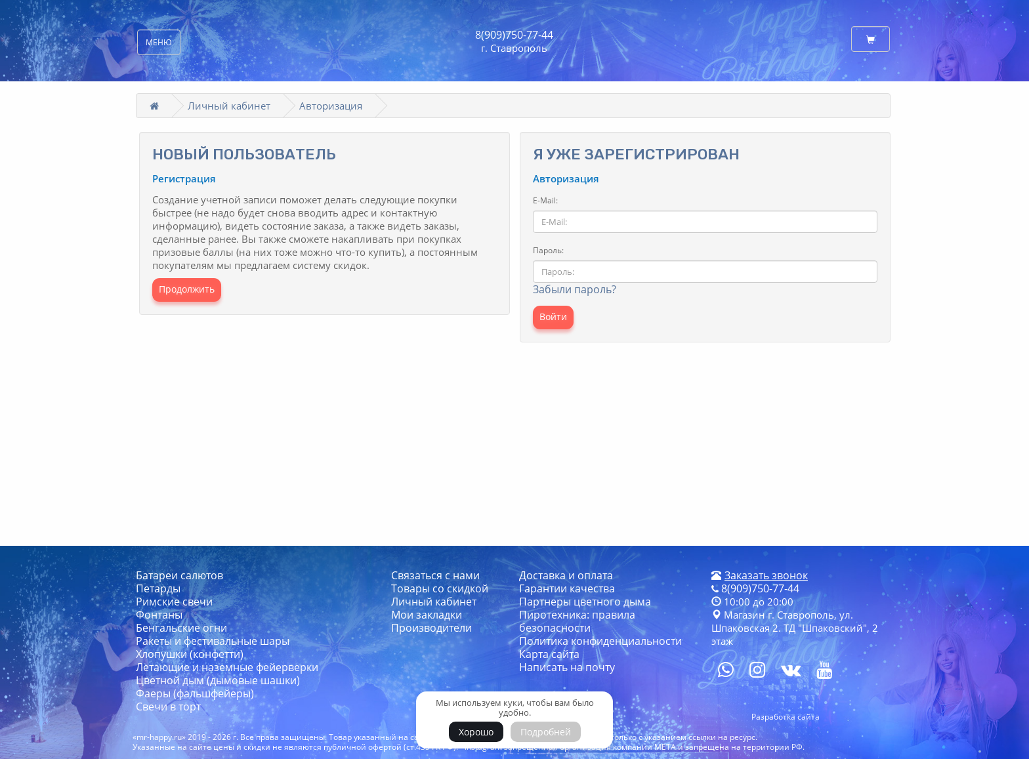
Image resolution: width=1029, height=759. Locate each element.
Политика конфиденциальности (600, 641)
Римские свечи (174, 601)
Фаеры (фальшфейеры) (195, 693)
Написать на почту (567, 667)
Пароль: (548, 250)
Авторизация (330, 105)
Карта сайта (549, 654)
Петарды (158, 588)
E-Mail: (545, 200)
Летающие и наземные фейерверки (227, 667)
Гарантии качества (567, 588)
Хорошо (476, 732)
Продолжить (187, 289)
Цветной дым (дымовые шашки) (218, 680)
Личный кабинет (229, 105)
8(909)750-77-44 (514, 35)
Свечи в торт (168, 706)
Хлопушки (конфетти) (189, 654)
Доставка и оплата (566, 575)
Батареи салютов (179, 575)
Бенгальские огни (181, 628)
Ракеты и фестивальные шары (212, 641)
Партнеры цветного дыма (585, 601)
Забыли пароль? (574, 289)
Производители (431, 628)
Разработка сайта (785, 716)
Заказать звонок (766, 575)
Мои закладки (426, 614)
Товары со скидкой (439, 588)
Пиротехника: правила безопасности (577, 621)
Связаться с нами (435, 575)
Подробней (545, 732)
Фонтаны (159, 614)
